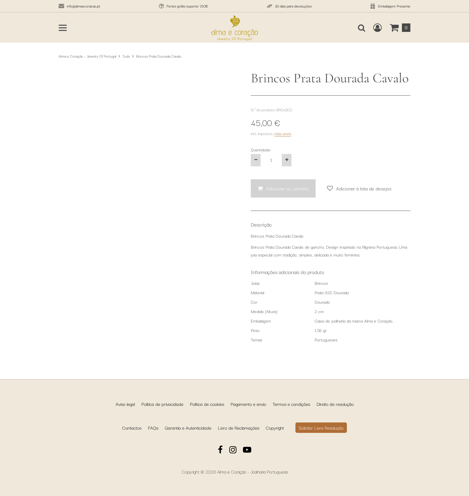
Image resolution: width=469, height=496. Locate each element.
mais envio (282, 133)
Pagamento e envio (248, 403)
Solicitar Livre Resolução (321, 427)
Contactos (131, 427)
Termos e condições (291, 403)
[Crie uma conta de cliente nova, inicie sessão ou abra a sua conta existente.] (377, 27)
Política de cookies (207, 403)
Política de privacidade (162, 403)
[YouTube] (247, 450)
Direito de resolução (335, 403)
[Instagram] (232, 450)
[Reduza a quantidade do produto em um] (256, 160)
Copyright (275, 427)
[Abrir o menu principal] (63, 28)
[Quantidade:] (271, 160)
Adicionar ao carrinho (287, 188)
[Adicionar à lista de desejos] (359, 189)
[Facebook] (220, 450)
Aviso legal (125, 403)
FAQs (153, 427)
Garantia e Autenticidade (188, 427)
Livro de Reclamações (238, 427)
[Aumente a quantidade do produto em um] (286, 160)
